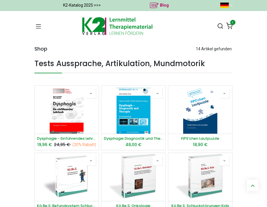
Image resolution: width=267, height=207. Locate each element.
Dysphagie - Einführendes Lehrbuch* (66, 138)
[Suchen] (220, 26)
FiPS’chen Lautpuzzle (200, 138)
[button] (91, 93)
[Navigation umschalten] (38, 26)
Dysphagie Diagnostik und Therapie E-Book (133, 138)
